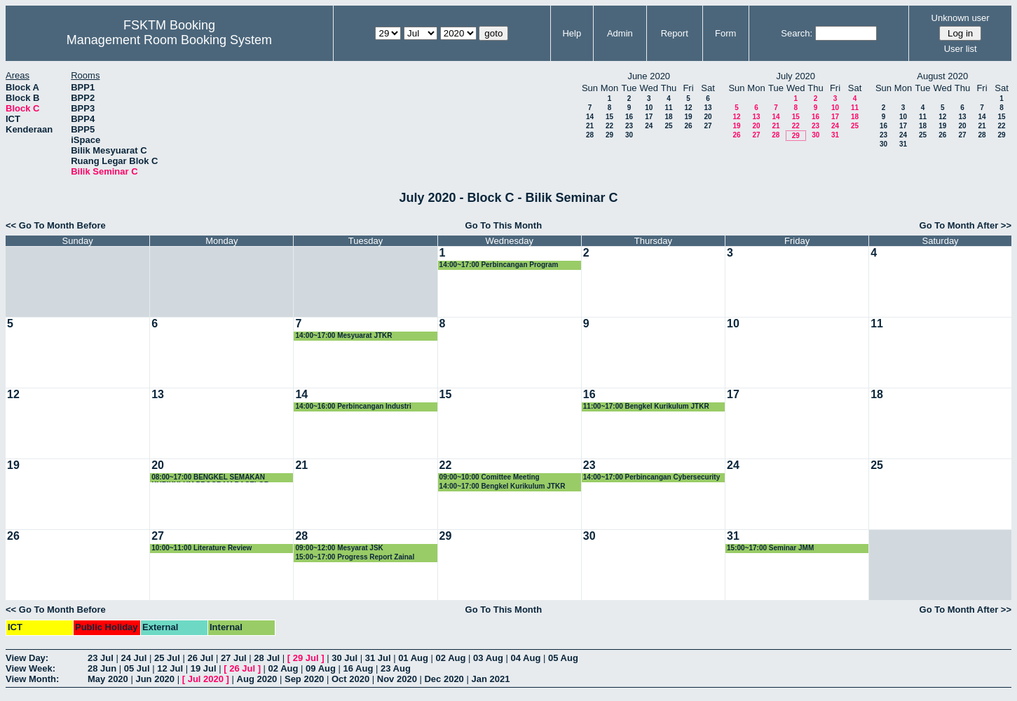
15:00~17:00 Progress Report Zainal (354, 557)
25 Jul (167, 658)
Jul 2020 (206, 679)
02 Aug (451, 658)
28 (590, 135)
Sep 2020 (304, 679)
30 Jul (344, 658)
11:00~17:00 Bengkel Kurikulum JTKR (646, 406)
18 (668, 117)
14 (590, 117)
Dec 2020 (443, 679)
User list (960, 48)
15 (609, 117)
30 (629, 135)
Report (674, 33)
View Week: (30, 668)
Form (725, 33)
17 (649, 117)
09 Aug (321, 668)
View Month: (32, 679)
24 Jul (133, 658)
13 (707, 107)
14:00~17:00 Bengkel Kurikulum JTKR (502, 486)
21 (590, 126)
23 (629, 126)
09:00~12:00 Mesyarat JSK (339, 548)
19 (688, 117)
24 (649, 126)
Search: (796, 33)
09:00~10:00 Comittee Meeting (489, 477)
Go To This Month (503, 225)
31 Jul (378, 658)
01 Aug (413, 658)
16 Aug (358, 668)
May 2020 (108, 679)
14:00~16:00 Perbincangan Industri (353, 406)
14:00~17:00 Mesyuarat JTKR (343, 335)
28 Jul (267, 658)
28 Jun (102, 668)
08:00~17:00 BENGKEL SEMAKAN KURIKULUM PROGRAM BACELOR (210, 477)
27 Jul (234, 658)
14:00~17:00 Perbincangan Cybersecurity (651, 477)
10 (649, 107)
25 (668, 126)
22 (609, 126)
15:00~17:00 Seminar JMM (770, 548)
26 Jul (200, 658)
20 (707, 117)
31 (835, 135)
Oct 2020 (350, 679)
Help (571, 33)
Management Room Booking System (169, 40)
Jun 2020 (155, 679)
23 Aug (396, 668)
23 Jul (101, 658)
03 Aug (488, 658)
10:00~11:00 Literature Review (201, 548)
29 (609, 135)
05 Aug (563, 658)
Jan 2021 (490, 679)
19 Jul (204, 668)
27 (707, 126)
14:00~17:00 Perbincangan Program (499, 264)
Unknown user (960, 18)
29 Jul (306, 658)
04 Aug (526, 658)
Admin (620, 33)
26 (688, 126)
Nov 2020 (397, 679)
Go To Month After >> (965, 225)
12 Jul (170, 668)
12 (688, 107)
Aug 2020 (257, 679)
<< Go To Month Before (56, 225)
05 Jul (137, 668)
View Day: (27, 658)
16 (629, 117)
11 (668, 107)
